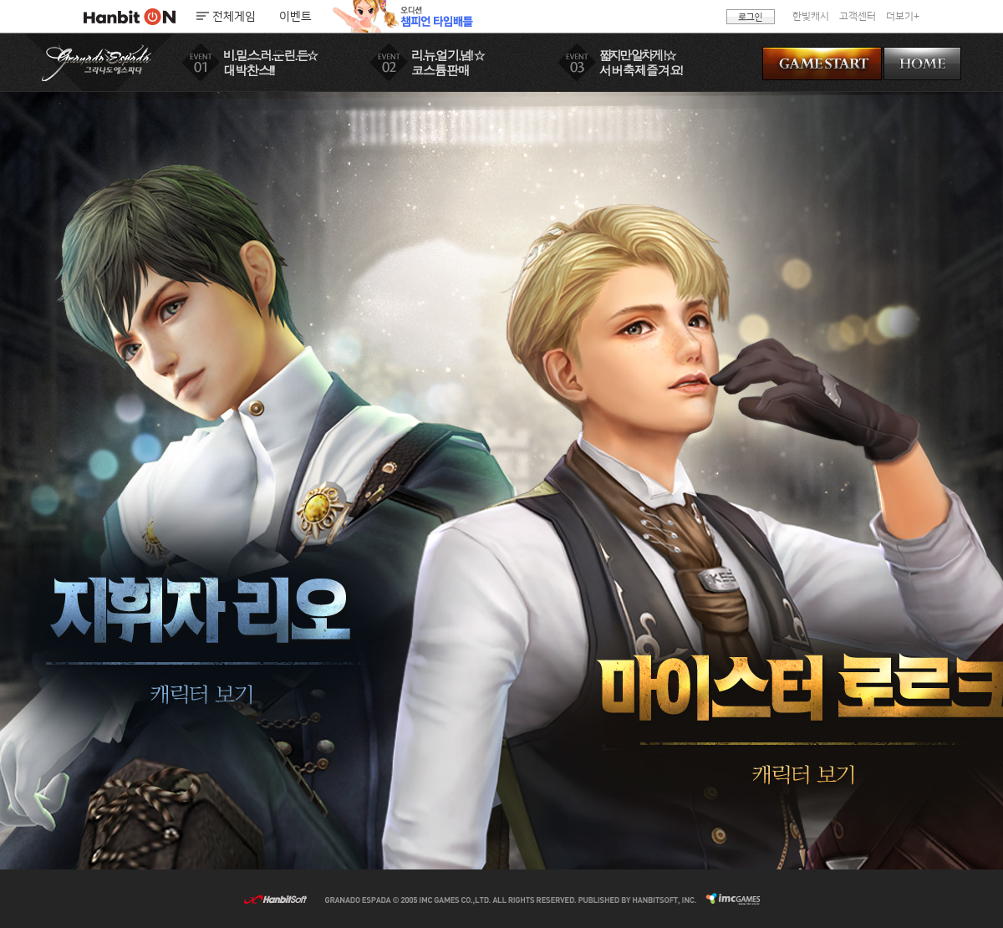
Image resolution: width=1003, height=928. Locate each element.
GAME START (822, 63)
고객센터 (857, 16)
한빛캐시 (810, 16)
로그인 (750, 16)
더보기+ (902, 16)
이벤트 (295, 16)
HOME (922, 63)
